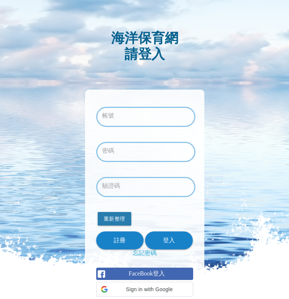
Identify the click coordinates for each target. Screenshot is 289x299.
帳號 (108, 115)
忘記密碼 (145, 253)
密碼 (108, 150)
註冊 (120, 240)
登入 (169, 240)
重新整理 (114, 219)
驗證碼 (111, 186)
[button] (144, 289)
